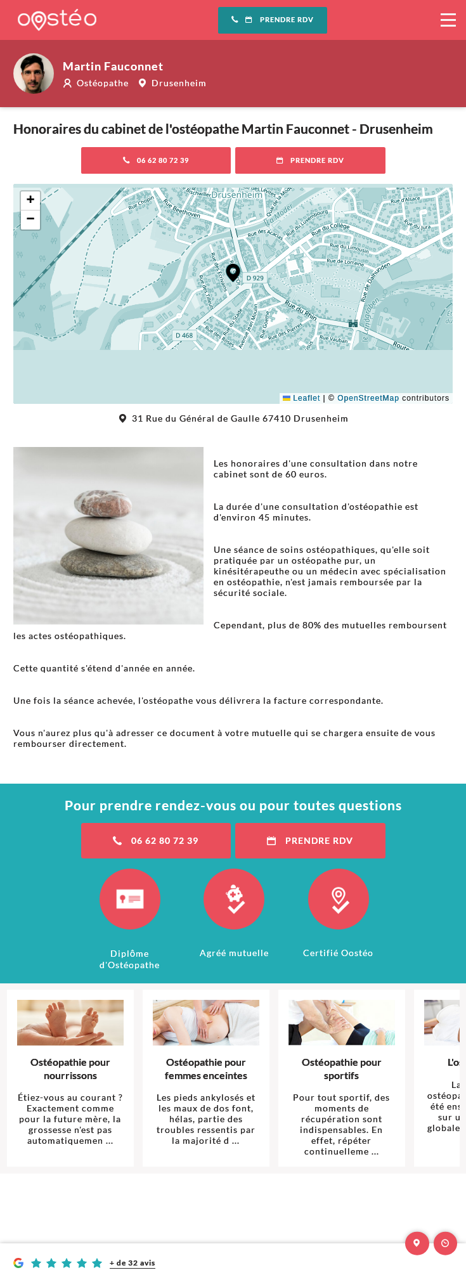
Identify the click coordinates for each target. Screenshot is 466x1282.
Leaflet (301, 398)
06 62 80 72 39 (156, 160)
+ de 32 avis (132, 1262)
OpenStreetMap (368, 398)
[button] (233, 273)
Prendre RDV (272, 19)
